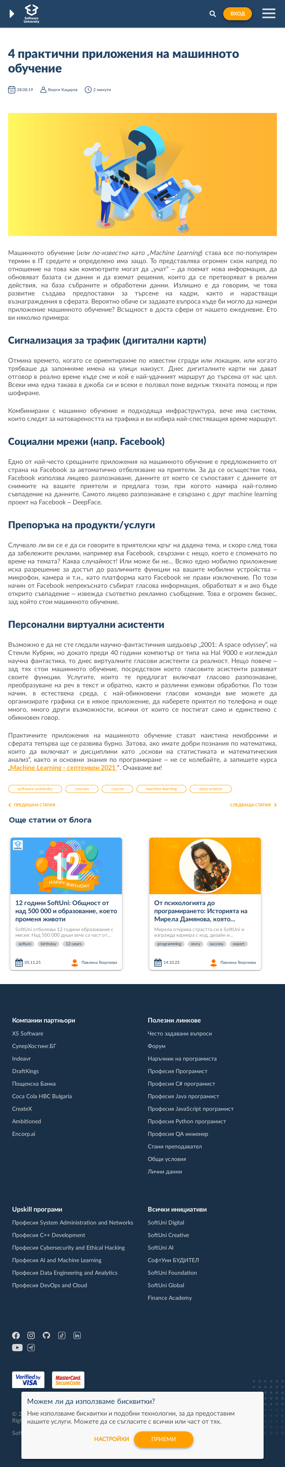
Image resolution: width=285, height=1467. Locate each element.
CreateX (22, 1109)
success (216, 944)
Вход (238, 13)
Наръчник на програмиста (182, 1059)
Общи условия (167, 1159)
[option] (76, 904)
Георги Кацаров (63, 90)
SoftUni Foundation (172, 1273)
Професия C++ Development (48, 1235)
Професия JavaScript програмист (191, 1109)
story (195, 944)
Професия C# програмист (181, 1084)
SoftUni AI (161, 1248)
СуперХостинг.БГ (34, 1046)
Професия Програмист (177, 1071)
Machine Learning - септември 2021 (63, 768)
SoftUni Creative (168, 1235)
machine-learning (161, 789)
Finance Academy (170, 1298)
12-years (74, 944)
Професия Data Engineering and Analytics (64, 1273)
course (117, 789)
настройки (111, 1439)
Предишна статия (31, 805)
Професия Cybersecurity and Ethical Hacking (68, 1248)
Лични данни (165, 1172)
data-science (210, 789)
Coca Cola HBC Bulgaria (42, 1096)
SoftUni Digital (166, 1223)
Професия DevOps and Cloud (49, 1285)
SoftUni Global (166, 1285)
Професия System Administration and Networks (72, 1223)
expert (239, 944)
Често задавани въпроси (180, 1034)
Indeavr (21, 1059)
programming (169, 944)
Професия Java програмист (183, 1096)
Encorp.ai (23, 1134)
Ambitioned (26, 1122)
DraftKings (25, 1071)
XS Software (27, 1034)
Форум (157, 1046)
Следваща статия (253, 805)
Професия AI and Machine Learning (56, 1260)
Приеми (163, 1439)
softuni (25, 944)
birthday (48, 944)
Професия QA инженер (178, 1134)
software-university (35, 789)
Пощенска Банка (34, 1084)
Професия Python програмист (187, 1122)
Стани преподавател (175, 1147)
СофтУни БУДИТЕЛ (173, 1260)
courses (82, 789)
